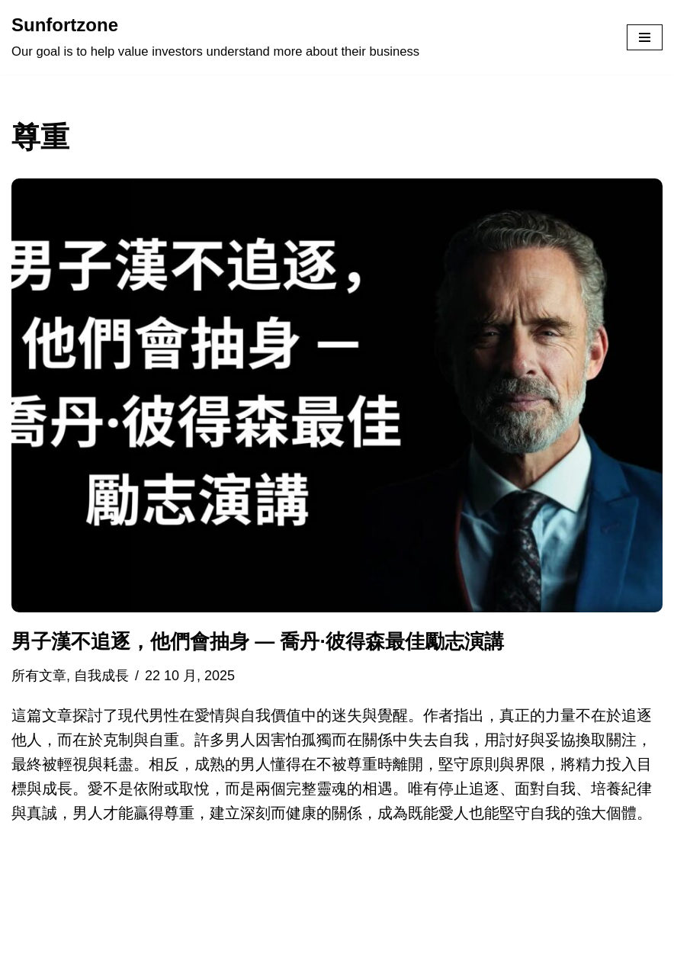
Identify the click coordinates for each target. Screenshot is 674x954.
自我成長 (101, 675)
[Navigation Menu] (645, 37)
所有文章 (38, 675)
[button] (337, 395)
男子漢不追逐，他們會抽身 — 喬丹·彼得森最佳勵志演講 (257, 641)
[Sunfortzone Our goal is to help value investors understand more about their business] (215, 37)
